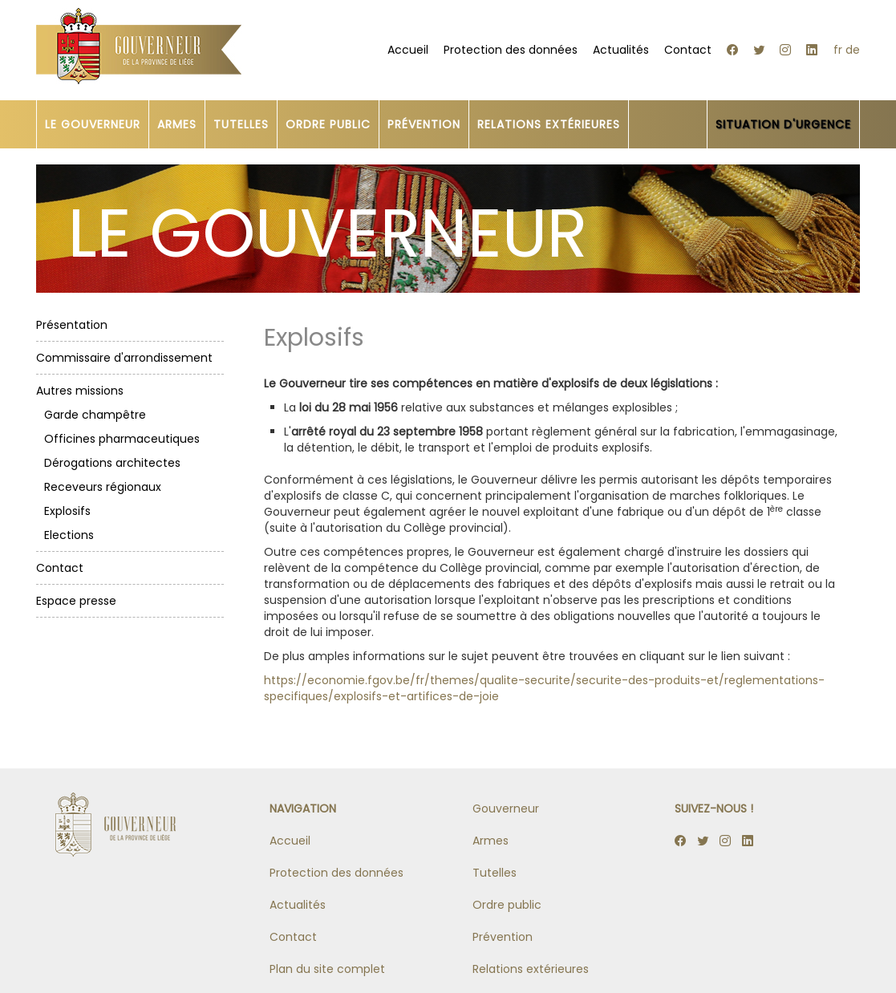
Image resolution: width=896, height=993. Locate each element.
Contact (688, 50)
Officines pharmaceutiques (122, 439)
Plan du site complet (327, 969)
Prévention (502, 937)
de (852, 50)
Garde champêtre (95, 415)
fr (837, 50)
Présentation (71, 325)
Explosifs (67, 511)
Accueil (407, 50)
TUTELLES (241, 124)
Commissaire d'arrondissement (124, 358)
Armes (490, 841)
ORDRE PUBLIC (328, 124)
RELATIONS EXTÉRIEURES (548, 124)
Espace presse (76, 601)
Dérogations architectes (112, 463)
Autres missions (80, 391)
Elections (69, 535)
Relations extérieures (530, 969)
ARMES (177, 124)
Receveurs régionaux (102, 487)
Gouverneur (505, 808)
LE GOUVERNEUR (92, 124)
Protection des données (511, 50)
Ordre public (506, 905)
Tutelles (494, 873)
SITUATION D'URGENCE (783, 124)
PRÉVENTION (423, 124)
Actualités (621, 50)
